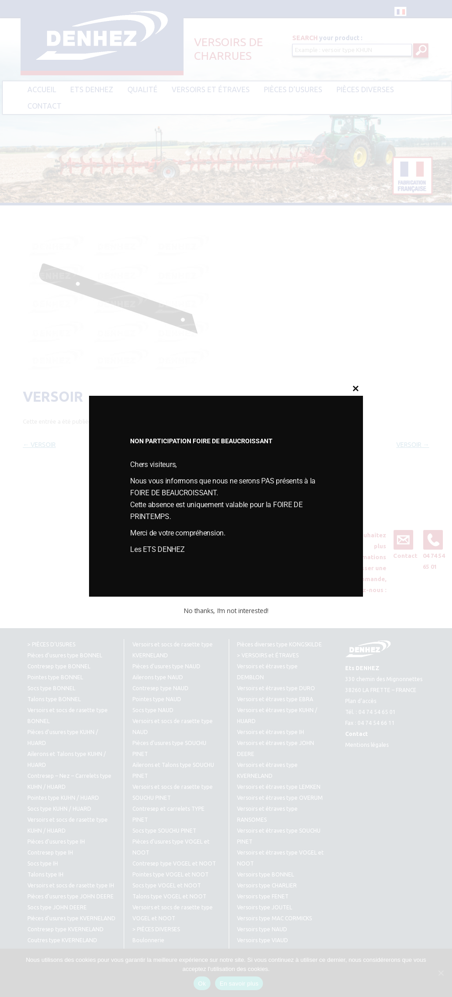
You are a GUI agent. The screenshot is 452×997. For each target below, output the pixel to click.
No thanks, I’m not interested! (226, 610)
